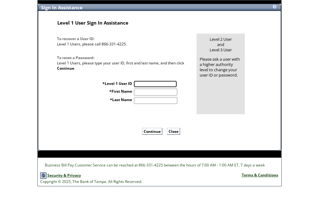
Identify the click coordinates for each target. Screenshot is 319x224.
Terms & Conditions (260, 175)
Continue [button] (152, 131)
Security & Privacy (64, 175)
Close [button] (174, 131)
